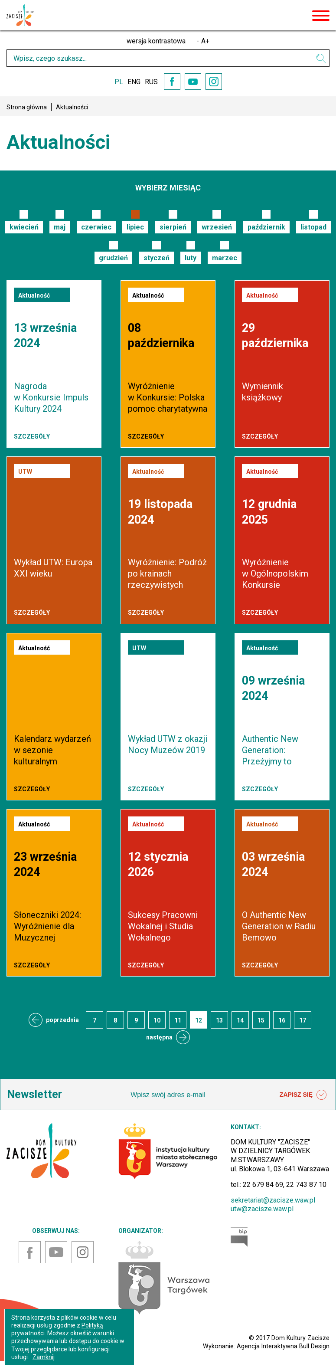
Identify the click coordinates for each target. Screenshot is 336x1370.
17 (302, 1020)
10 (156, 1020)
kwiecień (24, 227)
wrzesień (217, 227)
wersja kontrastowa (156, 41)
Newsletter (34, 1094)
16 (281, 1020)
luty (190, 258)
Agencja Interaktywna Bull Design (283, 1346)
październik (266, 227)
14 (240, 1020)
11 (177, 1020)
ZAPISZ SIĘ (303, 1095)
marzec (224, 258)
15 (261, 1020)
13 (219, 1020)
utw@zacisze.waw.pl (262, 1209)
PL (118, 82)
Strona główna (27, 107)
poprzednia (62, 1019)
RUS (151, 82)
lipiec (135, 227)
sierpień (173, 227)
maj (59, 227)
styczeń (157, 258)
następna (159, 1037)
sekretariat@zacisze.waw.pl (273, 1200)
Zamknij (44, 1357)
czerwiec (96, 227)
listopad (313, 227)
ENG (133, 82)
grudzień (113, 258)
